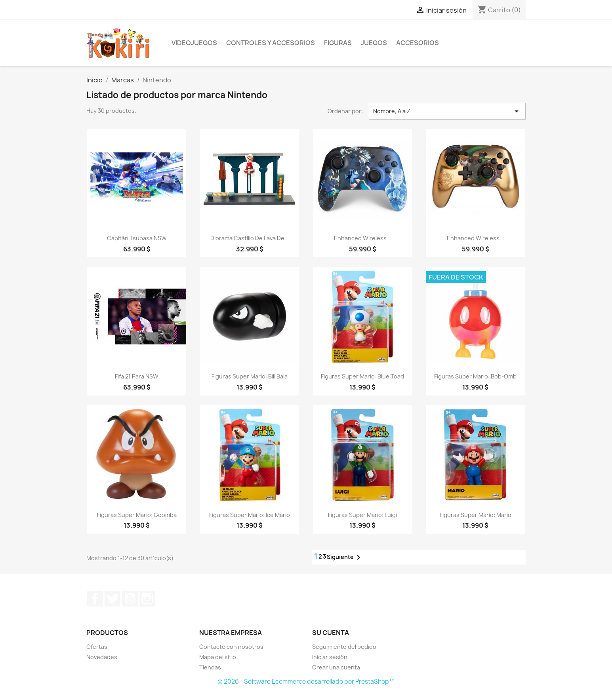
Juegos (374, 42)
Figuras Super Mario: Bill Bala (250, 376)
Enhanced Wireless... (362, 238)
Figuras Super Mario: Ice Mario (249, 515)
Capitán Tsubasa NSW (137, 238)
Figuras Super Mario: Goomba (137, 515)
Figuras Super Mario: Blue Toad (362, 376)
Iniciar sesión (329, 657)
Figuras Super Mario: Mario (475, 515)
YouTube (130, 598)
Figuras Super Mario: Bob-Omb (475, 376)
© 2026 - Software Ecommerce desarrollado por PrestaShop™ (306, 681)
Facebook (95, 598)
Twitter (112, 598)
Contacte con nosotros (231, 646)
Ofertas (96, 646)
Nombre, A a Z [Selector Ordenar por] (447, 111)
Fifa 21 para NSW (136, 376)
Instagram (147, 598)
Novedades (101, 657)
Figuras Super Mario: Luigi (362, 515)
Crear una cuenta (336, 667)
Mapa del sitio (217, 657)
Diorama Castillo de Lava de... (249, 238)
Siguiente (345, 557)
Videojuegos (194, 42)
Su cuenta (330, 632)
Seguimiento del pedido (344, 646)
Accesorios (417, 42)
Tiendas (210, 667)
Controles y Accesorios (270, 42)
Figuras (338, 42)
